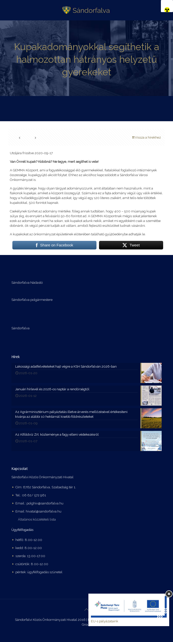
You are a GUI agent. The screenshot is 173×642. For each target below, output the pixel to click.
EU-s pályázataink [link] (104, 621)
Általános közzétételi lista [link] (37, 519)
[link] (167, 6)
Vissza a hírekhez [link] (146, 137)
